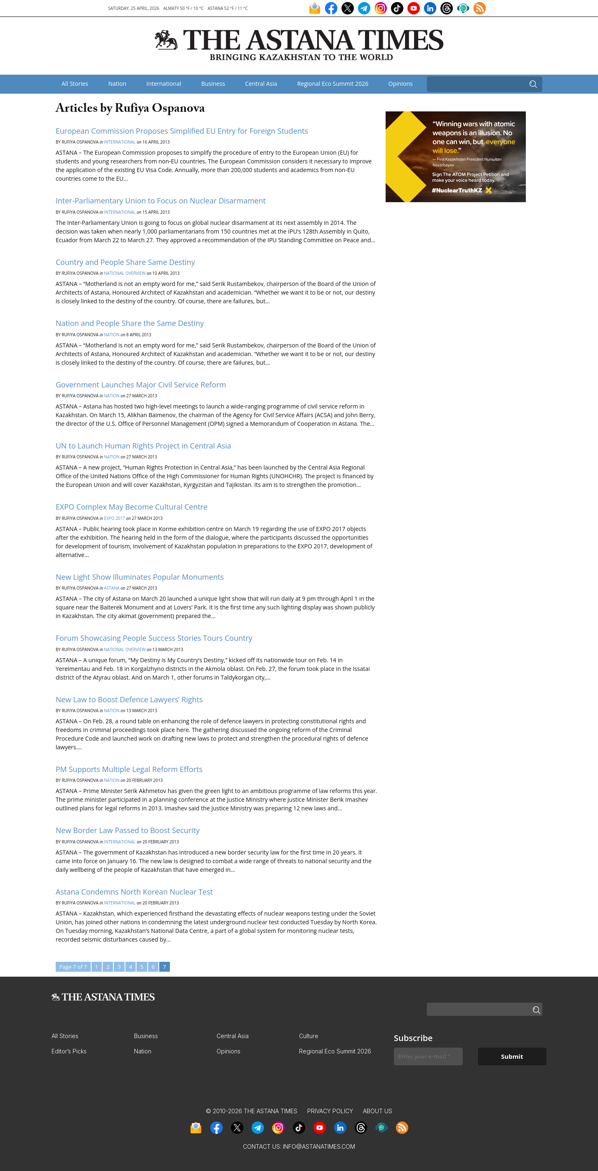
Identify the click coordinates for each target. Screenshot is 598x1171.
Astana (112, 588)
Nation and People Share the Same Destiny (130, 323)
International (163, 83)
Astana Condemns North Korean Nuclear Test (134, 892)
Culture (308, 1035)
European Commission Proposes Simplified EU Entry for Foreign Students (182, 131)
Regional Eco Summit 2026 (333, 83)
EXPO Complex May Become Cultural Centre (131, 507)
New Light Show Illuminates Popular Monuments (140, 577)
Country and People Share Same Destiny (125, 262)
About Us (377, 1110)
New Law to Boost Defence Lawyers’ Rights (129, 699)
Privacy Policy (330, 1110)
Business (213, 83)
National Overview (125, 273)
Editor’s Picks (69, 1051)
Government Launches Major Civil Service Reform (141, 385)
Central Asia (261, 83)
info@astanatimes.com (319, 1146)
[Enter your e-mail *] (428, 1056)
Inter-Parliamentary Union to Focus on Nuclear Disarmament (161, 200)
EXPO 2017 (114, 518)
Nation (117, 83)
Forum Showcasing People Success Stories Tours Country (154, 638)
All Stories (74, 83)
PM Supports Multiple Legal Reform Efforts (129, 769)
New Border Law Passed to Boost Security (128, 830)
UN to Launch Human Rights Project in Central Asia (143, 446)
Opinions (400, 83)
